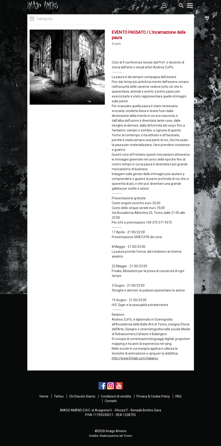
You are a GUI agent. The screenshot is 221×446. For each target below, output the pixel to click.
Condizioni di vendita (116, 396)
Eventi (116, 44)
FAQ (178, 396)
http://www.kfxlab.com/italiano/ (135, 358)
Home (44, 396)
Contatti (111, 401)
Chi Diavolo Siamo (82, 396)
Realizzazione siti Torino (116, 435)
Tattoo (59, 396)
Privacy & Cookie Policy (153, 396)
